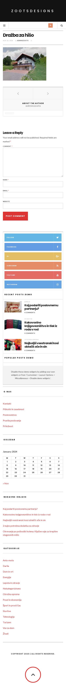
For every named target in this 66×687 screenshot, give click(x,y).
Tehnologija (8, 616)
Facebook (34, 247)
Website (6, 201)
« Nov (6, 483)
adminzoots (23, 40)
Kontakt (7, 403)
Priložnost (8, 426)
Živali (5, 633)
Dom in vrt (8, 571)
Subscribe (34, 266)
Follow (34, 237)
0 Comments (29, 312)
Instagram (34, 284)
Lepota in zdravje (11, 582)
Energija (7, 577)
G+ (34, 256)
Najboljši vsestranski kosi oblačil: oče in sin (41, 344)
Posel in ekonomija (12, 599)
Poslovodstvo (10, 414)
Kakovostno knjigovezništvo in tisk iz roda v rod (40, 326)
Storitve (28, 319)
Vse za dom (8, 628)
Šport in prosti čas (12, 605)
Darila (27, 302)
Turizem (7, 622)
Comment (8, 146)
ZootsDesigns (33, 11)
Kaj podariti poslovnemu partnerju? (41, 307)
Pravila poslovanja (12, 420)
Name (6, 179)
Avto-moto (8, 560)
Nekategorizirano (12, 588)
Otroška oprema (31, 339)
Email (6, 190)
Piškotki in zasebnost (13, 409)
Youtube (34, 275)
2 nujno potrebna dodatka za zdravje (21, 525)
